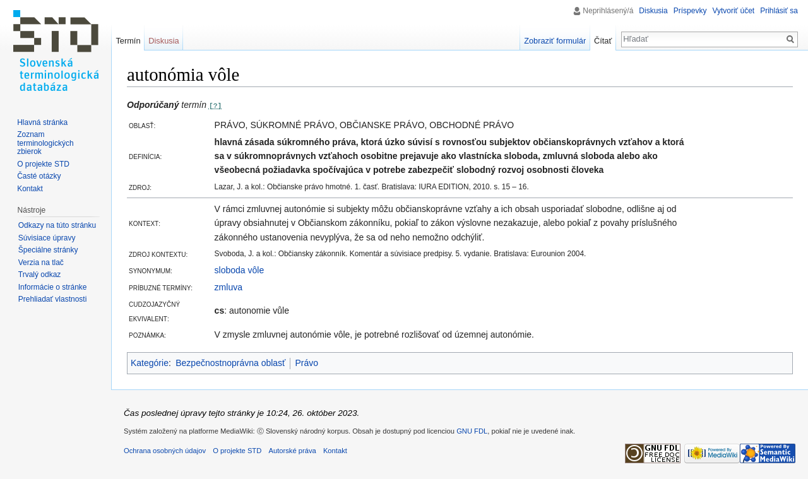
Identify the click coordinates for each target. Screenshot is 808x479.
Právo (306, 363)
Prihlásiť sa (779, 10)
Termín (128, 40)
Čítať (603, 40)
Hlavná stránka (42, 122)
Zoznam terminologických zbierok (45, 143)
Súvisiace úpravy (47, 238)
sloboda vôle (239, 270)
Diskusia (653, 10)
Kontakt (30, 188)
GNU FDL (471, 431)
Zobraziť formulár (555, 40)
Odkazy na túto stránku (57, 225)
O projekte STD (43, 164)
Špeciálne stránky (48, 249)
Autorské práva (292, 450)
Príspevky (690, 10)
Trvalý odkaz (39, 274)
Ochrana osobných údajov (165, 450)
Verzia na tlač (41, 262)
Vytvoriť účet (733, 10)
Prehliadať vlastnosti (52, 299)
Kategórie (150, 363)
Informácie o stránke (52, 287)
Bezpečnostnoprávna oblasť (230, 363)
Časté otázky (39, 176)
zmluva (228, 287)
